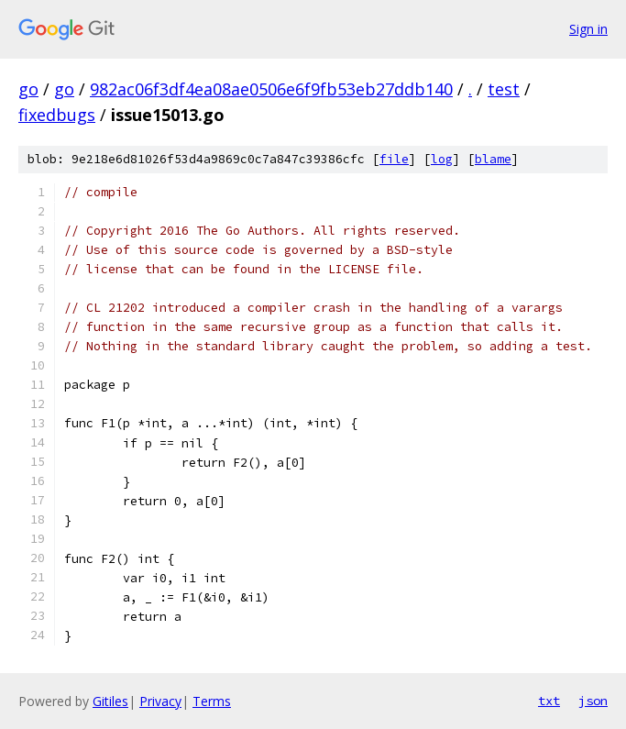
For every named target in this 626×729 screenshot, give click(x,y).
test (504, 89)
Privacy (160, 701)
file (394, 159)
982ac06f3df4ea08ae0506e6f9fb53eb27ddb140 (271, 89)
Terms (211, 701)
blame (493, 159)
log (442, 159)
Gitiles (110, 701)
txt (549, 700)
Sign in (588, 29)
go (28, 89)
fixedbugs (56, 115)
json (593, 700)
